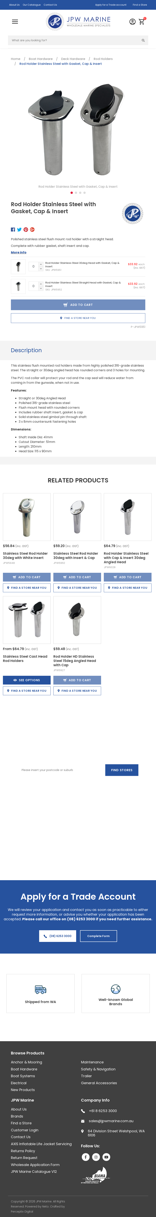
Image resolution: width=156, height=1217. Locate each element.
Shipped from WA (40, 1001)
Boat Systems (23, 1076)
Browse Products (27, 1053)
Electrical (18, 1083)
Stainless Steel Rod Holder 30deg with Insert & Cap (75, 555)
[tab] (26, 350)
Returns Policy (23, 1150)
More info (18, 252)
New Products (23, 1089)
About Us (14, 4)
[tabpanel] (78, 135)
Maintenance (92, 1062)
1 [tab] (72, 193)
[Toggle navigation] (15, 22)
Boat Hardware (24, 1069)
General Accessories (99, 1083)
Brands (17, 1116)
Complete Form (98, 936)
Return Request (24, 1157)
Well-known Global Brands (116, 1001)
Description (26, 350)
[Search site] (143, 40)
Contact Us (50, 4)
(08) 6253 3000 (57, 936)
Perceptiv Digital (22, 1211)
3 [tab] (80, 193)
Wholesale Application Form (35, 1164)
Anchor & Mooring (26, 1062)
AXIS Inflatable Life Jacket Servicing (41, 1143)
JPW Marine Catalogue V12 (34, 1171)
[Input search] (73, 40)
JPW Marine (22, 1100)
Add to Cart (27, 577)
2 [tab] (76, 193)
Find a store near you (78, 318)
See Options (26, 680)
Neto (45, 1206)
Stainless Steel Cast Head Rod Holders (25, 658)
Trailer (86, 1076)
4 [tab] (84, 193)
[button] (141, 21)
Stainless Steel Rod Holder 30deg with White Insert (25, 555)
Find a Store (140, 4)
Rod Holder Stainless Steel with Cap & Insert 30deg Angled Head (126, 557)
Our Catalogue (32, 4)
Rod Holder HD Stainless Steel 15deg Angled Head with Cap (74, 660)
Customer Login (24, 1130)
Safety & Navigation (98, 1069)
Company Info (95, 1100)
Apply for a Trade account (110, 4)
